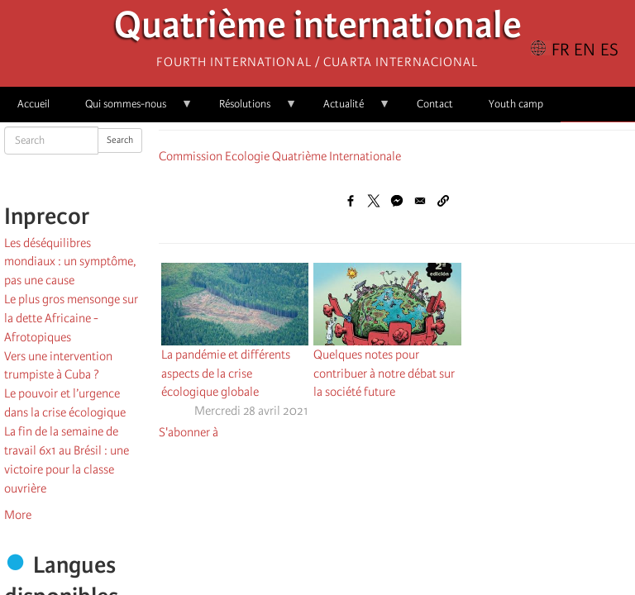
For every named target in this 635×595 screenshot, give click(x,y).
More (17, 514)
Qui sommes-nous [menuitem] (130, 109)
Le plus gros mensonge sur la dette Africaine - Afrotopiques (71, 318)
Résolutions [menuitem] (249, 109)
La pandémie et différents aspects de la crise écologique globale (225, 373)
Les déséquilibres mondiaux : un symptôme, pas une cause (70, 262)
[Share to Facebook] (350, 201)
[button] (443, 201)
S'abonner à (188, 432)
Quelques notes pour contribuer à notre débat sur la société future (384, 373)
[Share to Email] (420, 201)
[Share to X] (373, 201)
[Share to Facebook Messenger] (397, 201)
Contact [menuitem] (435, 104)
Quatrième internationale (318, 29)
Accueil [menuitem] (33, 104)
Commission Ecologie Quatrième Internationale (280, 156)
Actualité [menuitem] (348, 109)
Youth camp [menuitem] (516, 104)
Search (120, 140)
